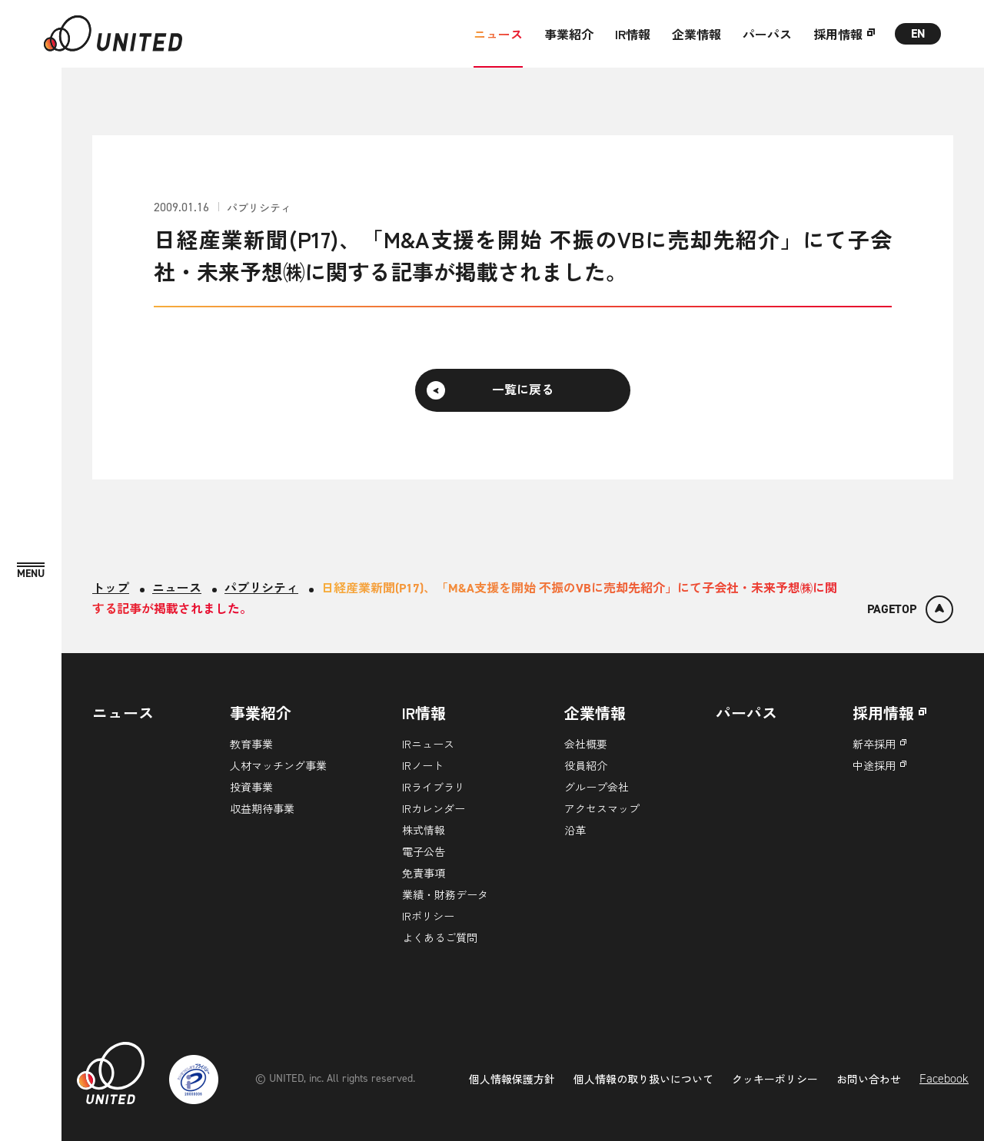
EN (918, 33)
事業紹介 (568, 34)
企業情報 (696, 34)
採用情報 (838, 34)
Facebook (944, 1078)
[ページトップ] (910, 609)
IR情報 (632, 34)
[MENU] (30, 571)
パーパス (767, 34)
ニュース (498, 34)
